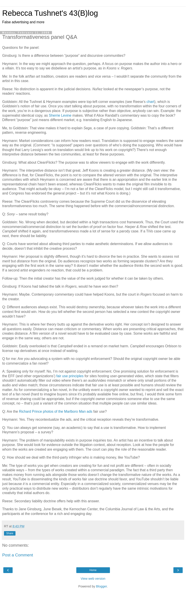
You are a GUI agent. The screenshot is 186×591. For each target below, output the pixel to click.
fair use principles (70, 376)
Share (9, 533)
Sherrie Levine (60, 115)
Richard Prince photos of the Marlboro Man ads (55, 411)
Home (92, 570)
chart (150, 102)
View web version (93, 578)
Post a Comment (17, 555)
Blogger (101, 586)
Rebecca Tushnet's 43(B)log (50, 13)
